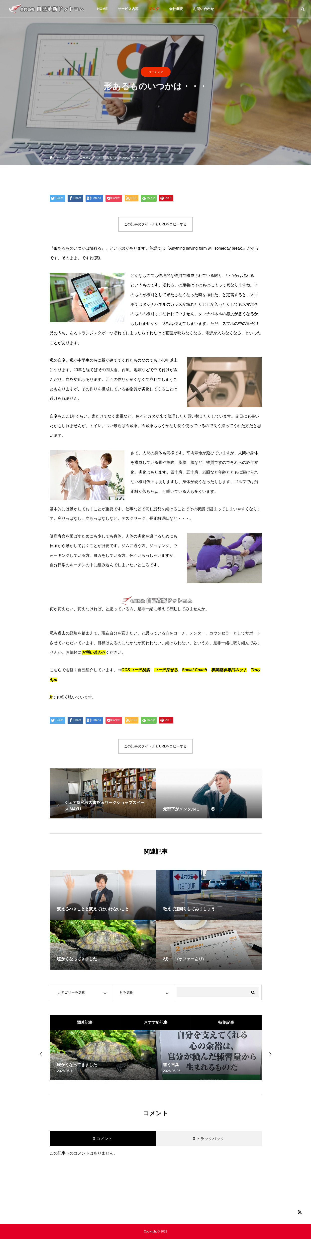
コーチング (155, 74)
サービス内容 (128, 9)
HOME (102, 9)
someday (222, 248)
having (192, 248)
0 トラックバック (208, 1139)
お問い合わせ (203, 9)
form (203, 248)
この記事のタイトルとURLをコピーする (155, 224)
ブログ (154, 9)
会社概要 (176, 9)
